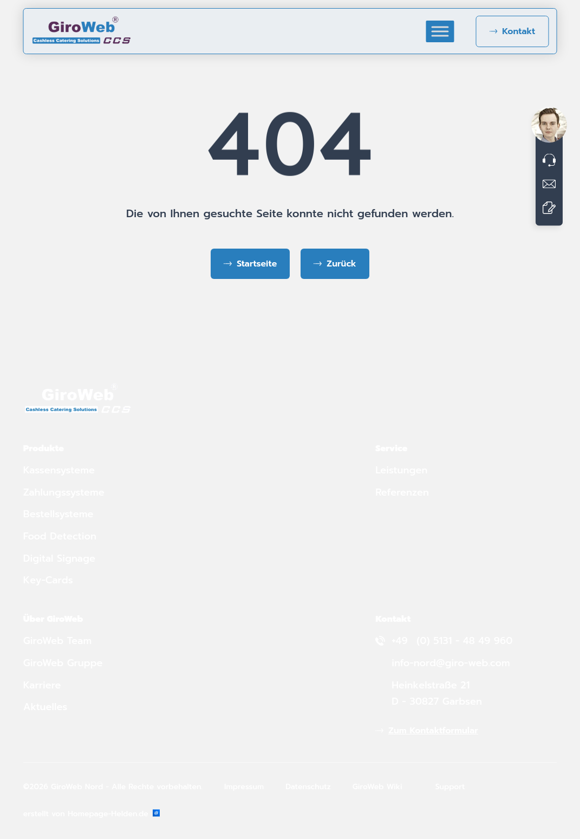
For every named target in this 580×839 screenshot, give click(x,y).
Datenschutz (308, 786)
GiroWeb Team (57, 640)
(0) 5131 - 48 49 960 (464, 640)
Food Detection (59, 536)
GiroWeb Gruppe (63, 663)
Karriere (42, 685)
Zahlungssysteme (64, 492)
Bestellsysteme (58, 514)
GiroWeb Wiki (377, 786)
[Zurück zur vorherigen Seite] (335, 264)
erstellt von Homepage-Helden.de (91, 814)
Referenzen (402, 492)
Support (450, 786)
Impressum (244, 786)
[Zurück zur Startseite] (250, 264)
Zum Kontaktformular (433, 730)
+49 (401, 640)
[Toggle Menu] (439, 31)
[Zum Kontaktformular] (549, 207)
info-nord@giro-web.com (451, 663)
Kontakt (518, 31)
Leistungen (401, 470)
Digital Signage (59, 558)
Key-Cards (49, 580)
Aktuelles (45, 706)
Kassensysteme (59, 470)
